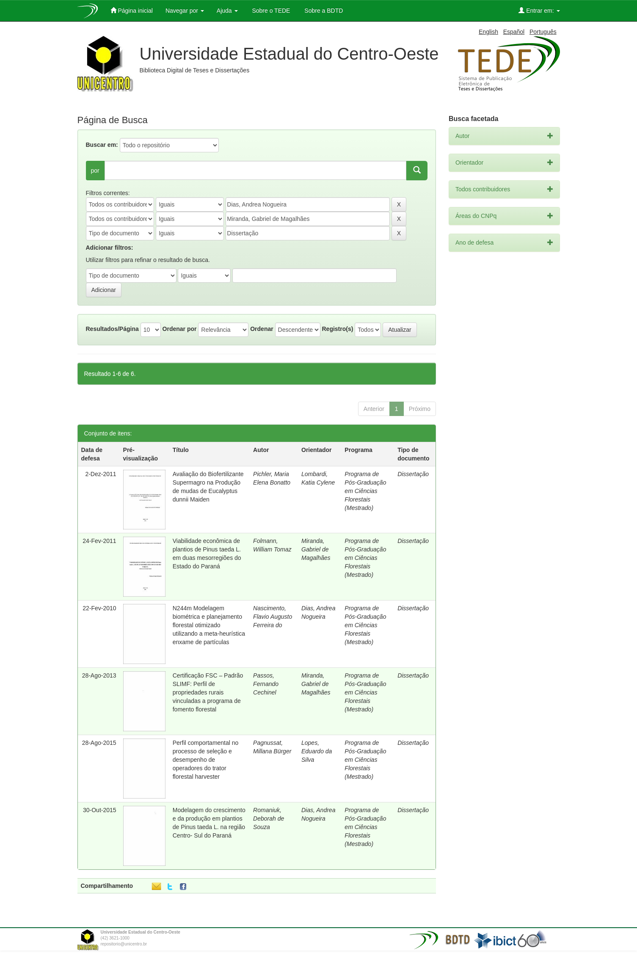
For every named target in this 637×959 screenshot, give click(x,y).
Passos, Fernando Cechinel (266, 684)
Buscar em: (102, 144)
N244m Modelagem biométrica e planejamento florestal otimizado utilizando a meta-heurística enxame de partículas (209, 625)
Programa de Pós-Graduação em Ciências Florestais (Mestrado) (365, 491)
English (488, 31)
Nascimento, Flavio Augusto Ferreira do (272, 616)
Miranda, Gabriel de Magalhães (316, 549)
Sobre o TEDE (270, 10)
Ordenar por (180, 328)
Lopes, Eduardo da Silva (316, 751)
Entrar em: (539, 10)
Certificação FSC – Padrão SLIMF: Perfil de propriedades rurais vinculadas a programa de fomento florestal (208, 692)
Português (543, 31)
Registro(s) (337, 328)
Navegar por (184, 10)
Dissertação (413, 474)
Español (514, 31)
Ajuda (227, 10)
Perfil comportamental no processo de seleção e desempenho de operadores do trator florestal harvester (206, 759)
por (95, 170)
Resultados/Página (112, 328)
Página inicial (131, 10)
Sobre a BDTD (323, 10)
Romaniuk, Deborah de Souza (268, 818)
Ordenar (261, 328)
